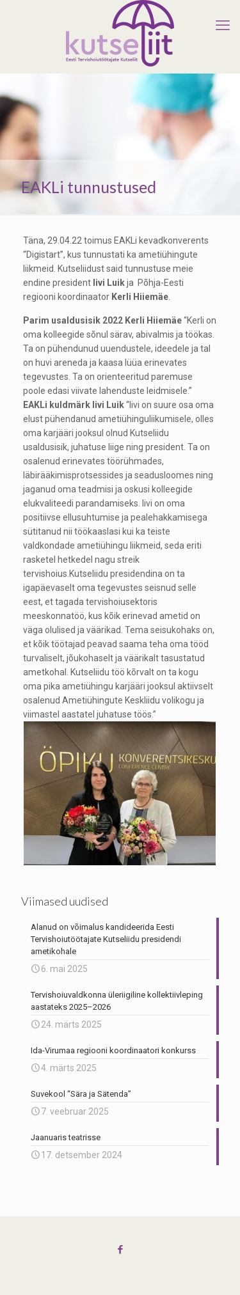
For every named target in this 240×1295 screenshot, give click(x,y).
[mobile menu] (223, 25)
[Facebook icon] (120, 1249)
